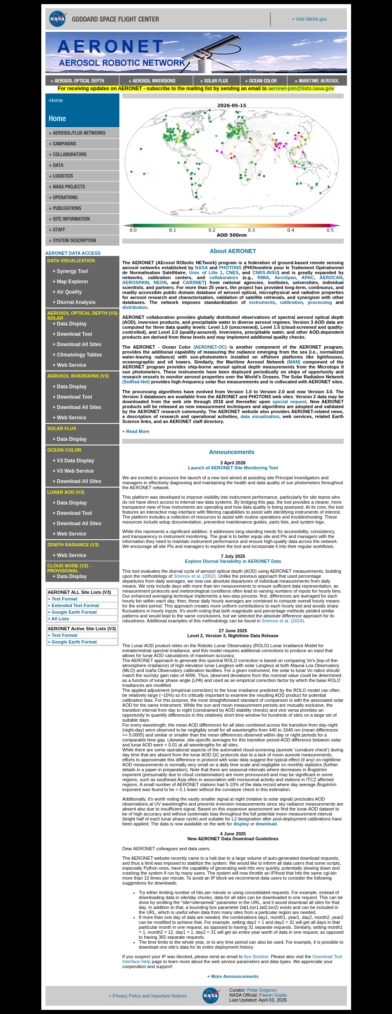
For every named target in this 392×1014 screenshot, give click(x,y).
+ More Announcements (233, 976)
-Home (54, 100)
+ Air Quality (67, 292)
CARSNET (193, 282)
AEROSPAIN (135, 282)
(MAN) (293, 361)
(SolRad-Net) (136, 381)
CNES (232, 272)
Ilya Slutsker (256, 956)
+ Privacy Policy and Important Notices (148, 995)
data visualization (259, 416)
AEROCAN (330, 277)
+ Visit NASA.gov (309, 19)
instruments (262, 302)
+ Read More (136, 431)
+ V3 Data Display (73, 461)
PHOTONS (230, 267)
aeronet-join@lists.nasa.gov (301, 88)
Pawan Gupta (273, 994)
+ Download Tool (72, 334)
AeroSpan (285, 277)
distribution (134, 307)
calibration (291, 302)
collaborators (223, 277)
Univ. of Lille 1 (206, 272)
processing (320, 302)
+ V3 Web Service (73, 471)
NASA (201, 267)
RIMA (263, 277)
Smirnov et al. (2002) (194, 576)
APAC (308, 277)
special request (290, 401)
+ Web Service (70, 365)
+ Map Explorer (70, 282)
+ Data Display (70, 324)
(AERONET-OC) (210, 346)
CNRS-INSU (265, 272)
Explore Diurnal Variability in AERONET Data (233, 561)
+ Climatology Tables (77, 355)
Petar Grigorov (262, 990)
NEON (160, 282)
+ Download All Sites (77, 344)
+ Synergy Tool (70, 271)
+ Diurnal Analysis (74, 302)
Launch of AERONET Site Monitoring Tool (233, 467)
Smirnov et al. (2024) (283, 620)
